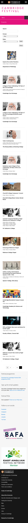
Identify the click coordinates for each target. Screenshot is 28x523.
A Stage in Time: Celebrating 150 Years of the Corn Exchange (13, 86)
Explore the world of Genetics (10, 62)
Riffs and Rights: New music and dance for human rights (14, 327)
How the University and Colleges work (10, 498)
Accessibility (4, 482)
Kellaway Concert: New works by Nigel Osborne (13, 353)
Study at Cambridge (6, 491)
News (2, 505)
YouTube (3, 419)
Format (4, 34)
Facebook (3, 409)
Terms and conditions (6, 486)
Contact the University (6, 480)
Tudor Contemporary (8, 141)
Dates (4, 39)
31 (17, 367)
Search (26, 2)
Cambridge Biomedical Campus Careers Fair (13, 300)
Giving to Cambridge (6, 513)
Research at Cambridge (7, 518)
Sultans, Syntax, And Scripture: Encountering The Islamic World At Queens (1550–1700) (12, 273)
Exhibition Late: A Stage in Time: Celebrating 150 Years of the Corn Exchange (12, 167)
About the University (6, 495)
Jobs (2, 511)
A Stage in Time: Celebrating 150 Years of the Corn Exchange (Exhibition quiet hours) (13, 114)
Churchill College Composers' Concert (13, 193)
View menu (2, 2)
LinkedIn (3, 417)
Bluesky (3, 414)
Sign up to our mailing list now (17, 390)
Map (2, 503)
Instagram (3, 412)
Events (3, 508)
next (20, 367)
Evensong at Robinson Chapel (11, 247)
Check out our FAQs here (15, 399)
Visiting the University (6, 500)
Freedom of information (7, 484)
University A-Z (4, 477)
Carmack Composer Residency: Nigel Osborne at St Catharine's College (12, 219)
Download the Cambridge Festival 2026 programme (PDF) (11, 378)
